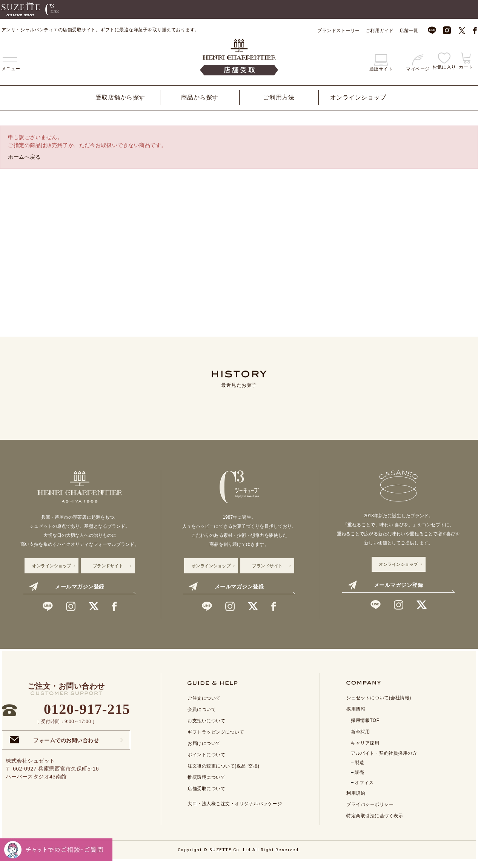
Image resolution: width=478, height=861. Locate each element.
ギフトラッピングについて (216, 732)
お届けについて (204, 743)
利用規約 (355, 793)
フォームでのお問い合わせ (54, 739)
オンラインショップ (358, 97)
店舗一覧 (409, 30)
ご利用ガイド (380, 30)
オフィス (364, 782)
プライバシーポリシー (369, 804)
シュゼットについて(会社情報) (378, 697)
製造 (359, 762)
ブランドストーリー (338, 30)
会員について (202, 709)
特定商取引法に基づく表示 (374, 815)
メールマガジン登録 (66, 586)
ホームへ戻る (24, 157)
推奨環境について (206, 777)
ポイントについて (206, 754)
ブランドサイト (108, 566)
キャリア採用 (365, 743)
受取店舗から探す (120, 97)
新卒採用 (360, 731)
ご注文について (204, 698)
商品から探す (199, 97)
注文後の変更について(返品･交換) (224, 766)
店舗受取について (206, 788)
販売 (359, 772)
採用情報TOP (365, 720)
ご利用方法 (279, 97)
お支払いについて (206, 720)
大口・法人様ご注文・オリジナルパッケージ (235, 803)
